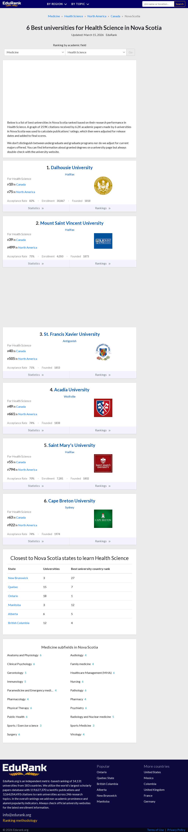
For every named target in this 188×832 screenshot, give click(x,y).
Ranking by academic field (69, 45)
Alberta (13, 614)
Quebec (13, 587)
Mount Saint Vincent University (70, 223)
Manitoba (14, 605)
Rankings (103, 208)
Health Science (73, 16)
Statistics (36, 208)
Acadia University (69, 389)
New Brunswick (18, 578)
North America (96, 16)
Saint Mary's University (69, 445)
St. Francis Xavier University (69, 334)
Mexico (148, 778)
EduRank (111, 34)
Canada (115, 16)
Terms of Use (155, 829)
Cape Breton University (69, 500)
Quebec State (105, 778)
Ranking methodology (20, 820)
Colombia (150, 783)
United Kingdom (154, 789)
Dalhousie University (69, 167)
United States (152, 772)
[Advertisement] (35, 91)
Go (131, 52)
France (148, 795)
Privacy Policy (176, 829)
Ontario (13, 596)
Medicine (54, 16)
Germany (149, 801)
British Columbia (18, 623)
